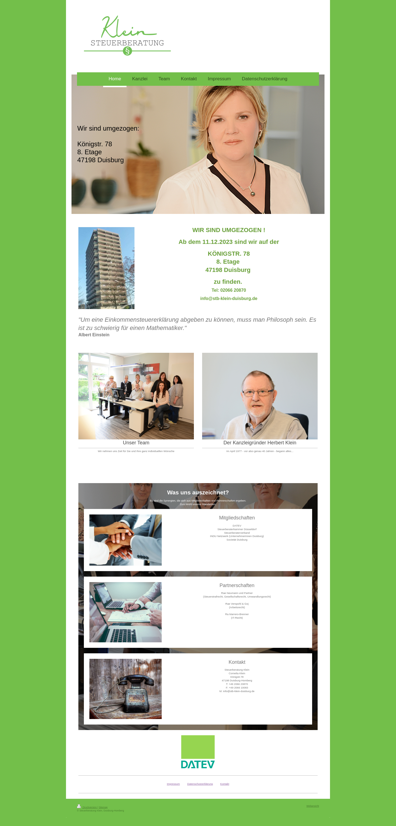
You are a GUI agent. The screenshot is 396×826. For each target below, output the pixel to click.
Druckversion (87, 807)
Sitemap (103, 807)
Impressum (173, 783)
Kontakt (224, 783)
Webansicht (312, 806)
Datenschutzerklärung (200, 783)
